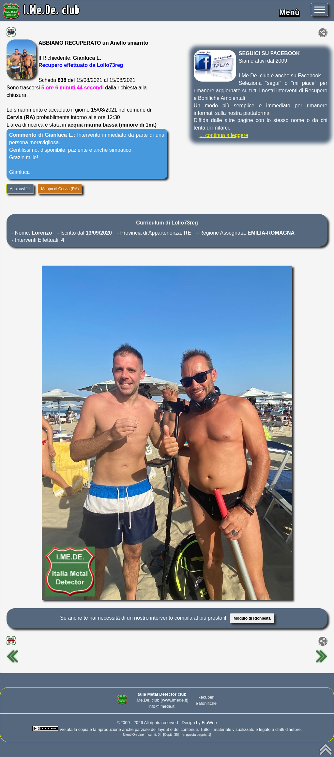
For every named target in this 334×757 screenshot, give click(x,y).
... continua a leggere (224, 135)
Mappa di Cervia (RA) (60, 189)
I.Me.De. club (51, 11)
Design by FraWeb (199, 722)
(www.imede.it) (174, 700)
